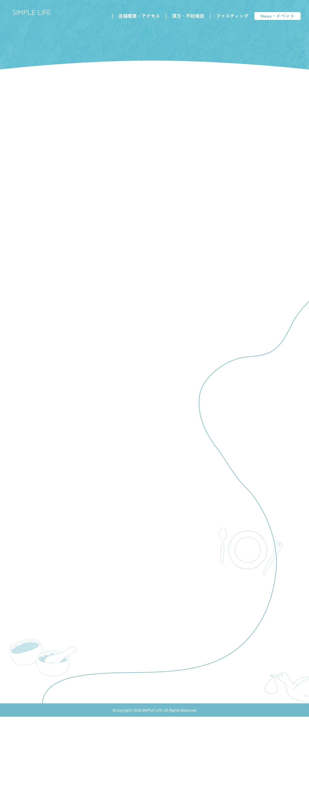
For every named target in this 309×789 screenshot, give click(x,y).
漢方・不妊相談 (186, 17)
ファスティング (230, 17)
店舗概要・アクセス (137, 17)
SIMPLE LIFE (37, 14)
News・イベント (276, 17)
